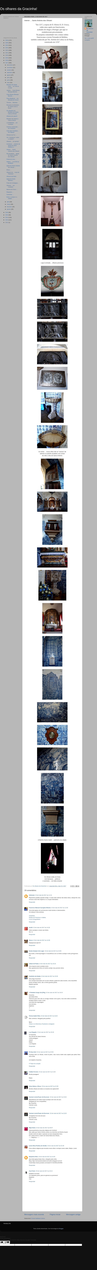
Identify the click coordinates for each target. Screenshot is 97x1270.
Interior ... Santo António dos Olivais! (13, 150)
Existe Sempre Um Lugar (36, 951)
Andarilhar (32, 915)
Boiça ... (9, 170)
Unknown (32, 895)
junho (8, 80)
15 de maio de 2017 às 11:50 (59, 907)
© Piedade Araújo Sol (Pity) (37, 992)
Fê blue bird (32, 1052)
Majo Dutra (32, 1127)
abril (8, 201)
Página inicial (55, 1214)
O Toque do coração (34, 1063)
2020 (7, 55)
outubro (9, 70)
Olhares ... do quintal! (13, 141)
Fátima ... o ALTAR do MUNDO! (13, 162)
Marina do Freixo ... (12, 189)
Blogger (61, 1228)
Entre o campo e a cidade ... (12, 197)
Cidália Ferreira (33, 1072)
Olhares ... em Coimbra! (11, 186)
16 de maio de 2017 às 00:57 (44, 1127)
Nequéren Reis (33, 1156)
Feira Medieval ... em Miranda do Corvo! (13, 99)
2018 (7, 60)
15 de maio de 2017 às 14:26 (41, 927)
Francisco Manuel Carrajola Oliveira (40, 907)
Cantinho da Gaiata (35, 976)
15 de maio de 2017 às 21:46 (47, 1072)
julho (8, 77)
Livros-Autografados (34, 919)
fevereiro (9, 206)
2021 (7, 52)
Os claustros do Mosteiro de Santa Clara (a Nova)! (12, 112)
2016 (7, 212)
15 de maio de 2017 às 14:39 (41, 940)
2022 (7, 50)
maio (8, 82)
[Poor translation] (7, 1242)
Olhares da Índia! (11, 176)
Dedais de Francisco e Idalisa (37, 917)
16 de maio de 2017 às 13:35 (47, 1156)
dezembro (10, 65)
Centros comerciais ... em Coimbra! (13, 127)
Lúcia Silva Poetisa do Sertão (38, 1145)
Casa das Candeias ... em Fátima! (13, 131)
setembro (10, 72)
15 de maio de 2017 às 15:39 (49, 976)
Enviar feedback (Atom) (38, 1218)
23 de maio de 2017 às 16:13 (44, 1171)
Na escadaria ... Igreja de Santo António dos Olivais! (13, 155)
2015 (7, 215)
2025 (7, 42)
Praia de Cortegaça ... (13, 183)
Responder (32, 902)
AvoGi (31, 927)
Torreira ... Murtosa (12, 102)
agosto (9, 75)
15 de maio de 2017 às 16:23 (54, 992)
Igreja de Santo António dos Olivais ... (13, 166)
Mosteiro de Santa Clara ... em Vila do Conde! (13, 86)
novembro (10, 67)
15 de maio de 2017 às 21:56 (50, 1086)
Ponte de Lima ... (11, 159)
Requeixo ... (10, 192)
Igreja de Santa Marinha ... (11, 179)
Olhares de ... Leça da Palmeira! (13, 173)
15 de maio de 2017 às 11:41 (43, 895)
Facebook (45, 1024)
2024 (7, 45)
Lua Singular (33, 1032)
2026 (7, 40)
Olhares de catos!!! (12, 116)
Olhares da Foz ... (12, 135)
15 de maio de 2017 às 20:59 (45, 1052)
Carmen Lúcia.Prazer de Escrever (39, 1097)
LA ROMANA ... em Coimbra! (12, 123)
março (9, 204)
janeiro (9, 209)
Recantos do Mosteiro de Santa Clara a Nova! (13, 106)
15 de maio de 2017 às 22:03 (58, 1113)
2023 (7, 47)
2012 (7, 222)
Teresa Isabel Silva (34, 1016)
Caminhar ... (10, 194)
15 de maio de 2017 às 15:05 (53, 951)
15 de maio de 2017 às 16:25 (49, 1016)
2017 (7, 62)
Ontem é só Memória (35, 1024)
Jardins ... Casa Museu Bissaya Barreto (13, 91)
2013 (7, 220)
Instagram (51, 1024)
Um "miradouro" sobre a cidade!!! (13, 138)
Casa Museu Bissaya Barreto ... (13, 95)
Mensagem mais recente (34, 1214)
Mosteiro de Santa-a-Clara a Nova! (13, 119)
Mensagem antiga (73, 1214)
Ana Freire (32, 1171)
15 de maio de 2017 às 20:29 (45, 1032)
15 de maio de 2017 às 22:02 (58, 1097)
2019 (7, 58)
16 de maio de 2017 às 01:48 (55, 1145)
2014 (7, 217)
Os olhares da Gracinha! (18, 9)
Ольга (31, 940)
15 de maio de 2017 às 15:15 (47, 963)
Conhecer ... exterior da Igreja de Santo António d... (13, 145)
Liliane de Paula (34, 963)
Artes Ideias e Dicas (35, 1086)
